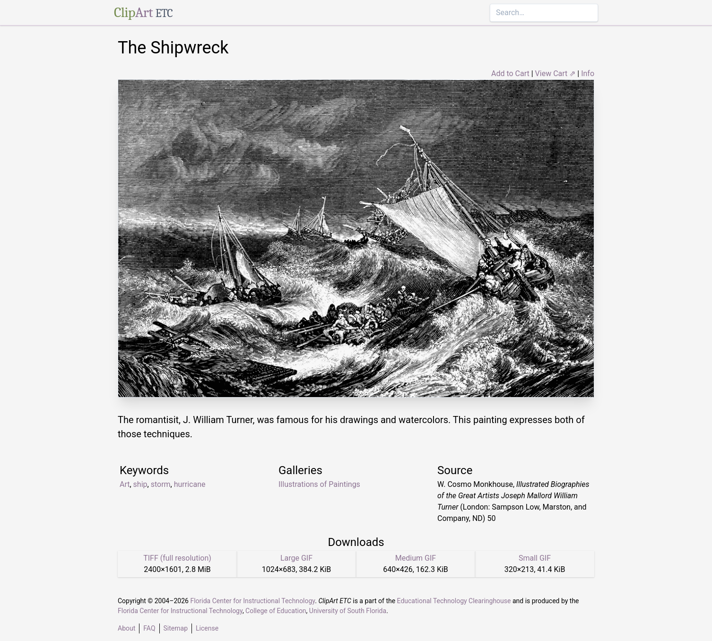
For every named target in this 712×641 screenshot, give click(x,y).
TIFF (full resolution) (177, 558)
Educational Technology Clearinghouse (454, 601)
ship (140, 484)
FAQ (149, 628)
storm (161, 484)
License (207, 628)
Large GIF (296, 558)
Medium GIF (415, 558)
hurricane (190, 484)
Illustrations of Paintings (319, 484)
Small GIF (535, 558)
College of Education (275, 611)
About (126, 628)
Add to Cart (510, 73)
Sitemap (176, 628)
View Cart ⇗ (555, 73)
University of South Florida (347, 611)
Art (125, 484)
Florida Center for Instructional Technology (252, 601)
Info (587, 73)
